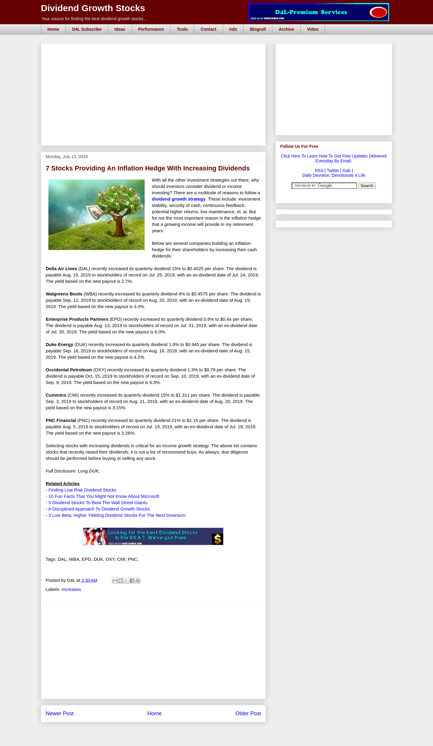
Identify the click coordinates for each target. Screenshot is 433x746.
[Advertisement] (155, 50)
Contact (208, 29)
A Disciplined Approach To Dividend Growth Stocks (98, 508)
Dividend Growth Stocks (93, 8)
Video (312, 29)
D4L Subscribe (87, 29)
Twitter (333, 170)
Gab (346, 170)
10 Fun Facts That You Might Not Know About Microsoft (103, 496)
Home (53, 29)
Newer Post (60, 713)
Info (233, 29)
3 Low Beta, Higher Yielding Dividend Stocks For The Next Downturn (117, 515)
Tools (182, 29)
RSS (319, 170)
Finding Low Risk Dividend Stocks (82, 489)
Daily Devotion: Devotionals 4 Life (333, 175)
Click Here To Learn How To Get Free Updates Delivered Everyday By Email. (333, 158)
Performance (151, 29)
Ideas (120, 29)
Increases (71, 589)
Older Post (248, 713)
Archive (286, 29)
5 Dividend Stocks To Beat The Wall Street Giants (97, 502)
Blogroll (258, 29)
